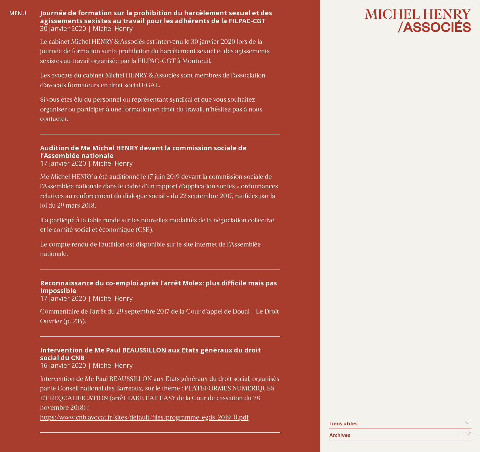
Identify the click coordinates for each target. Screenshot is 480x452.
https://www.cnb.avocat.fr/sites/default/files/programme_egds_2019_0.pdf (144, 418)
